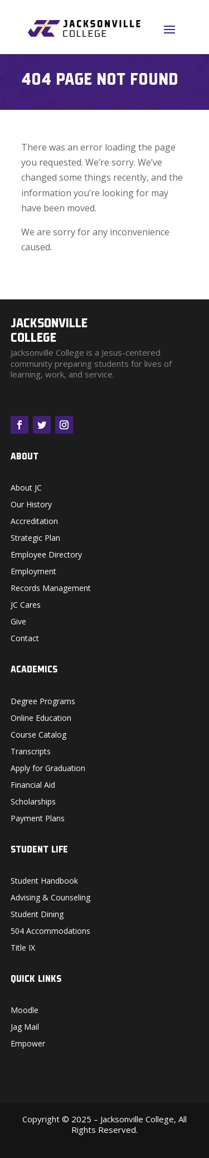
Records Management (51, 588)
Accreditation (34, 521)
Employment (33, 572)
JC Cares (26, 605)
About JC (26, 488)
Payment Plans (38, 819)
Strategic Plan (35, 538)
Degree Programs (43, 701)
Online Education (41, 718)
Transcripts (31, 752)
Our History (31, 505)
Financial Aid (33, 785)
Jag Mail (25, 1027)
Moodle (24, 1010)
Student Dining (37, 914)
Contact (25, 638)
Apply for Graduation (48, 768)
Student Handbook (44, 881)
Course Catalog (38, 735)
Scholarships (33, 802)
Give (18, 622)
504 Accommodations (50, 931)
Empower (28, 1044)
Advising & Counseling (50, 898)
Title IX (23, 948)
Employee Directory (46, 555)
